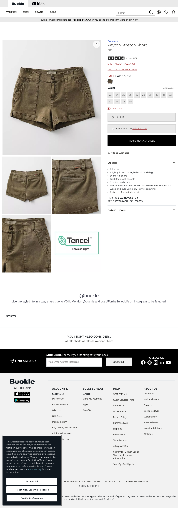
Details (141, 162)
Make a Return (59, 421)
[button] (11, 12)
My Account (58, 398)
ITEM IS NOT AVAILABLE (141, 140)
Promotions (119, 434)
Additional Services (62, 433)
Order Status (119, 411)
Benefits (87, 410)
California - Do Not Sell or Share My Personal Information (126, 455)
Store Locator (120, 440)
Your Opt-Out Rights (123, 464)
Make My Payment (92, 398)
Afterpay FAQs (120, 445)
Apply (85, 404)
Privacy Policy (34, 469)
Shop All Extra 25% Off (122, 63)
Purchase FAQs (120, 422)
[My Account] (159, 12)
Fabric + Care (141, 210)
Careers (147, 405)
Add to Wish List (118, 152)
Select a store (139, 128)
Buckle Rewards (60, 404)
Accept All (32, 481)
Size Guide (168, 88)
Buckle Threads (151, 399)
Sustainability (150, 416)
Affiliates (148, 433)
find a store (26, 361)
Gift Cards (57, 416)
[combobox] (131, 12)
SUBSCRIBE (118, 361)
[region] (32, 471)
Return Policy (120, 417)
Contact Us (118, 405)
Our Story (148, 393)
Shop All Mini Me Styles (122, 69)
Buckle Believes (151, 410)
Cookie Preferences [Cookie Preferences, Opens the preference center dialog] (32, 498)
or (120, 19)
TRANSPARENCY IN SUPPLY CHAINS (82, 481)
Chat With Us (120, 393)
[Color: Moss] (110, 81)
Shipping (117, 428)
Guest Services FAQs (123, 399)
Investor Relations (153, 428)
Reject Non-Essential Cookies (32, 489)
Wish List (56, 410)
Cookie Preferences (136, 481)
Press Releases (151, 422)
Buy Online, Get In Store (64, 427)
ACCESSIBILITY (112, 481)
